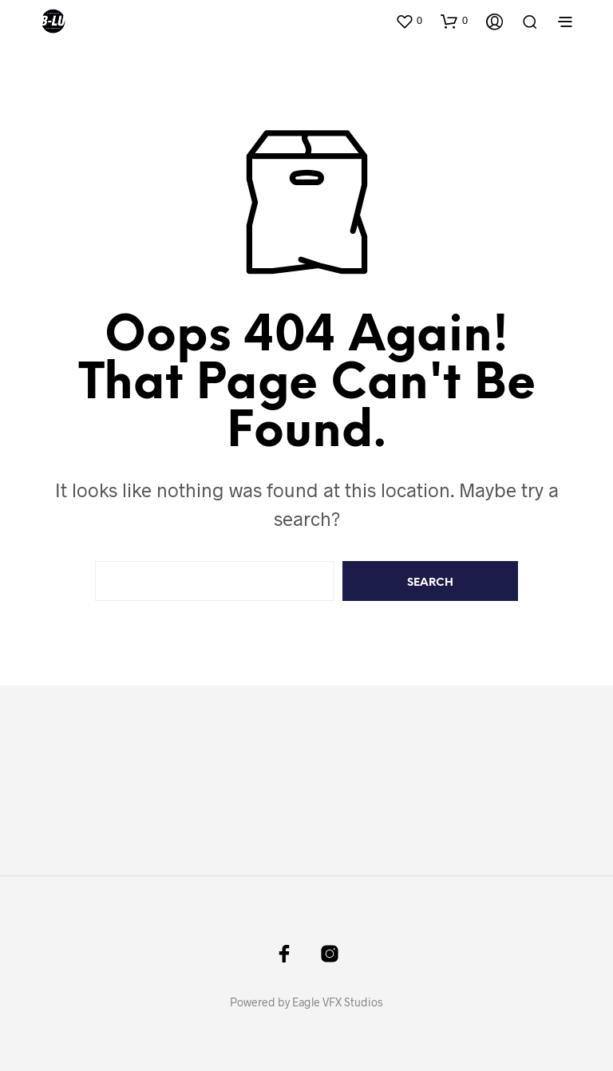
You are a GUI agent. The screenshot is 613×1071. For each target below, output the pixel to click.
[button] (408, 21)
